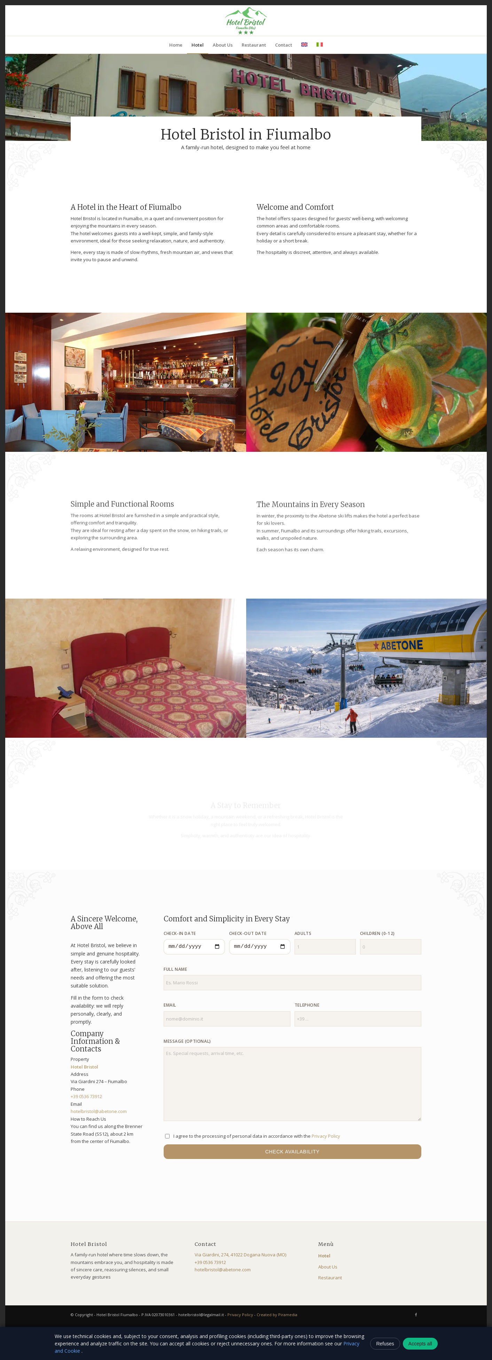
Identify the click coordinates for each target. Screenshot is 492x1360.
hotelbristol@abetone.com (99, 1111)
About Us (327, 1267)
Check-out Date (247, 933)
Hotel (324, 1256)
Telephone (307, 1005)
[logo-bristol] (246, 20)
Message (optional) (187, 1041)
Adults (303, 933)
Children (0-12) (377, 933)
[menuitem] (176, 45)
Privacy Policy (326, 1136)
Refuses (385, 1343)
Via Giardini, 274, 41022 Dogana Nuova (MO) (240, 1254)
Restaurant (330, 1277)
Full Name (175, 969)
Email (170, 1005)
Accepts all (420, 1343)
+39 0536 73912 (86, 1096)
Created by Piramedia (277, 1314)
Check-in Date (180, 933)
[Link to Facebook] (416, 1314)
